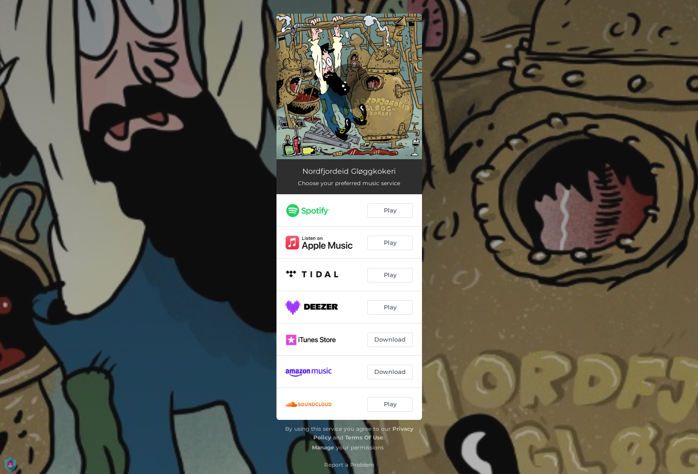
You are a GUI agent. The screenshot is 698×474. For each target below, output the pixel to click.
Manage (323, 447)
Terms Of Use (364, 437)
